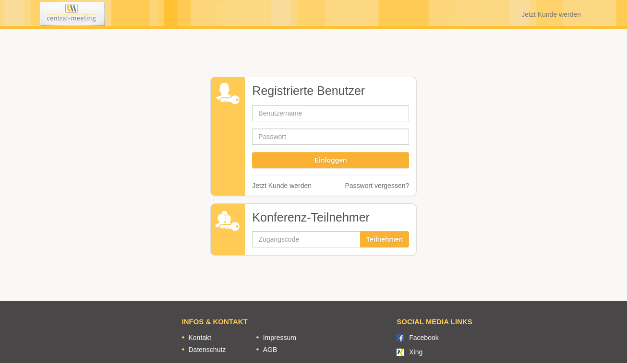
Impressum (279, 337)
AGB (270, 349)
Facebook (423, 337)
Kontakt (200, 337)
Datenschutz (207, 349)
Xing (415, 352)
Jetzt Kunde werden (551, 14)
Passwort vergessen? (377, 185)
